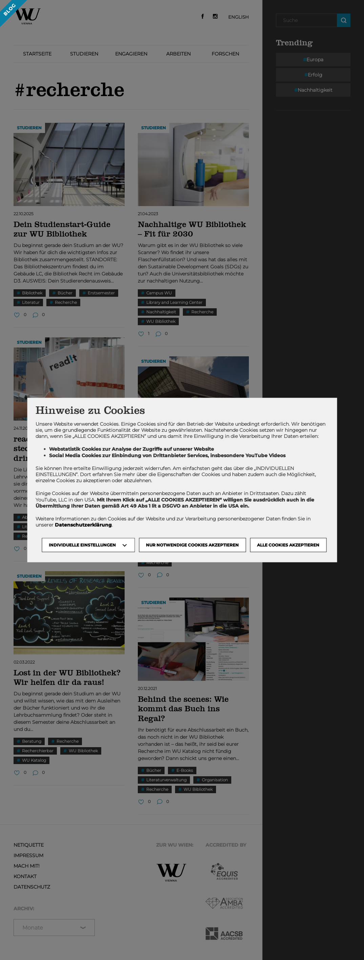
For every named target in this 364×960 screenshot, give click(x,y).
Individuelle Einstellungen (82, 545)
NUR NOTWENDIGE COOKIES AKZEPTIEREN (192, 545)
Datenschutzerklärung (83, 525)
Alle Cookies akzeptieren (288, 545)
